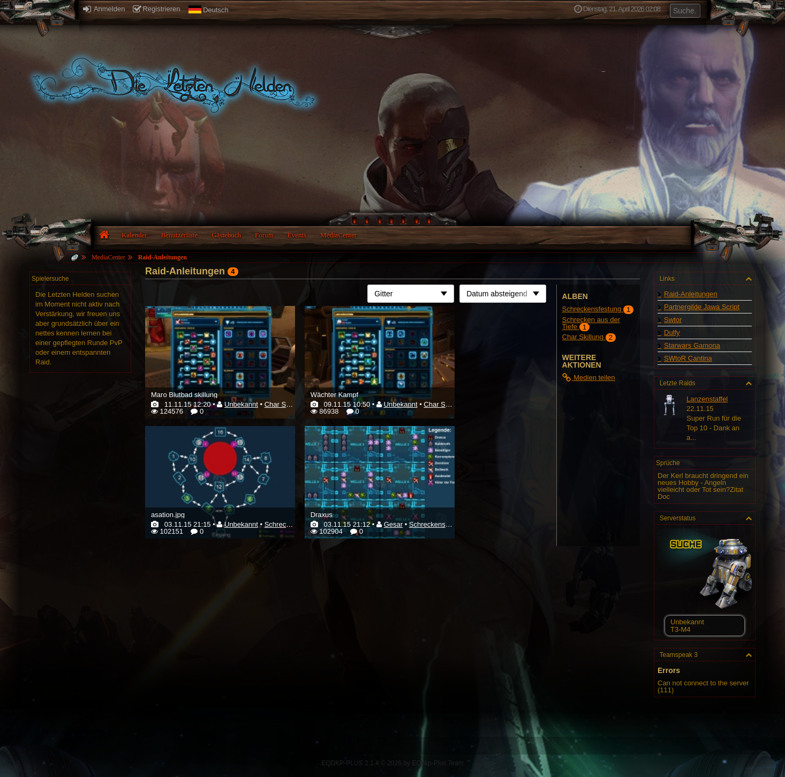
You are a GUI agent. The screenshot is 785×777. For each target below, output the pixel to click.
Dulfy (672, 332)
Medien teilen (588, 377)
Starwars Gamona (692, 345)
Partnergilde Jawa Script (701, 306)
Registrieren (156, 9)
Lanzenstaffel (707, 399)
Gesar (393, 524)
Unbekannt (241, 404)
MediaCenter (338, 235)
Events (297, 235)
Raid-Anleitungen (162, 257)
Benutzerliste (179, 235)
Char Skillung (285, 404)
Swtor (673, 319)
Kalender (134, 235)
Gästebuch (226, 235)
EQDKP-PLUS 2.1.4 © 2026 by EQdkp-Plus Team (392, 763)
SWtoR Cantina (688, 358)
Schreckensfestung (439, 524)
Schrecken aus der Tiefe (591, 323)
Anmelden (104, 9)
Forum (264, 235)
